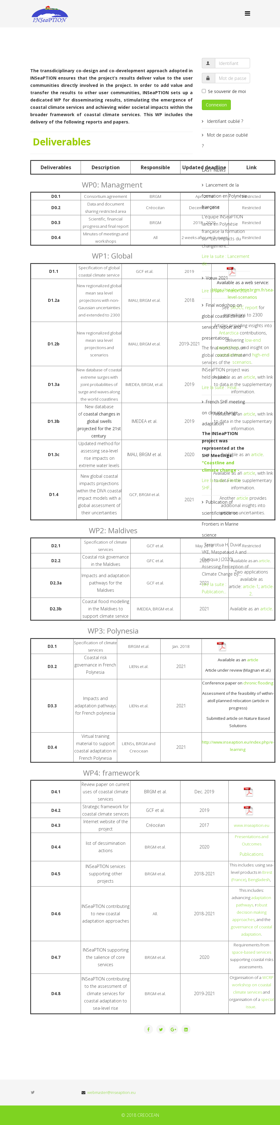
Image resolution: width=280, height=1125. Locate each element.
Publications (252, 854)
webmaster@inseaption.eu (111, 1092)
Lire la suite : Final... (220, 387)
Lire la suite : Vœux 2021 (226, 291)
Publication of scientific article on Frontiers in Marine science (220, 518)
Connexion (216, 105)
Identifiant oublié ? (224, 121)
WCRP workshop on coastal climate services (253, 985)
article (257, 454)
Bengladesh (259, 879)
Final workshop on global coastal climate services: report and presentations (223, 321)
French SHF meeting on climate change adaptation (223, 413)
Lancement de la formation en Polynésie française (224, 196)
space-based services (251, 952)
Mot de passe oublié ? (225, 140)
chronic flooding (258, 683)
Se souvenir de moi (224, 91)
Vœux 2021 (217, 278)
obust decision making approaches (249, 912)
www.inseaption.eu (251, 825)
